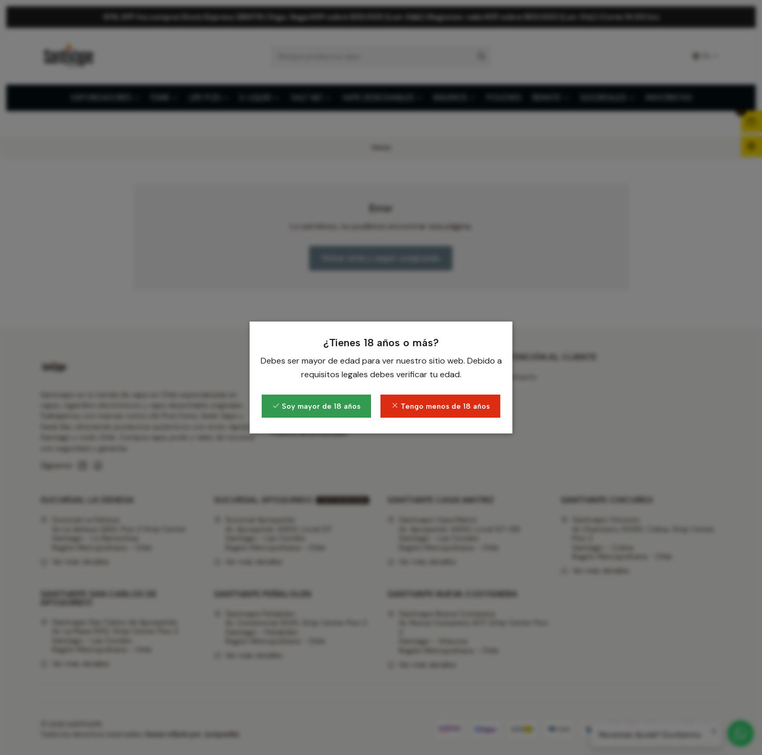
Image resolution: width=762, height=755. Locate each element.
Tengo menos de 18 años (440, 406)
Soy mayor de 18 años (316, 406)
